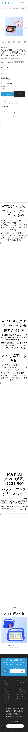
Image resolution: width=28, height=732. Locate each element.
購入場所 (7, 692)
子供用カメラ (7, 684)
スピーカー (7, 682)
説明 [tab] (14, 113)
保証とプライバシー (20, 698)
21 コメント (4, 88)
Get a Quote (19, 94)
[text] (15, 726)
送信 (22, 671)
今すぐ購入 (8, 94)
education (7, 103)
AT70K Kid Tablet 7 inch (14, 646)
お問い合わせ (7, 696)
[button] (25, 28)
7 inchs (15, 101)
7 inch (15, 103)
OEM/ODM (21, 682)
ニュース (7, 701)
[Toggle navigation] (26, 2)
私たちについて (7, 694)
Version (3, 78)
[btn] (15, 721)
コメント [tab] (14, 116)
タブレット (7, 680)
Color (2, 73)
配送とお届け (21, 696)
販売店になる (21, 680)
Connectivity (4, 68)
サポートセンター (21, 694)
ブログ (7, 698)
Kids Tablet (9, 101)
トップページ (5, 8)
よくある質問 (21, 692)
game (12, 103)
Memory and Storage (7, 62)
